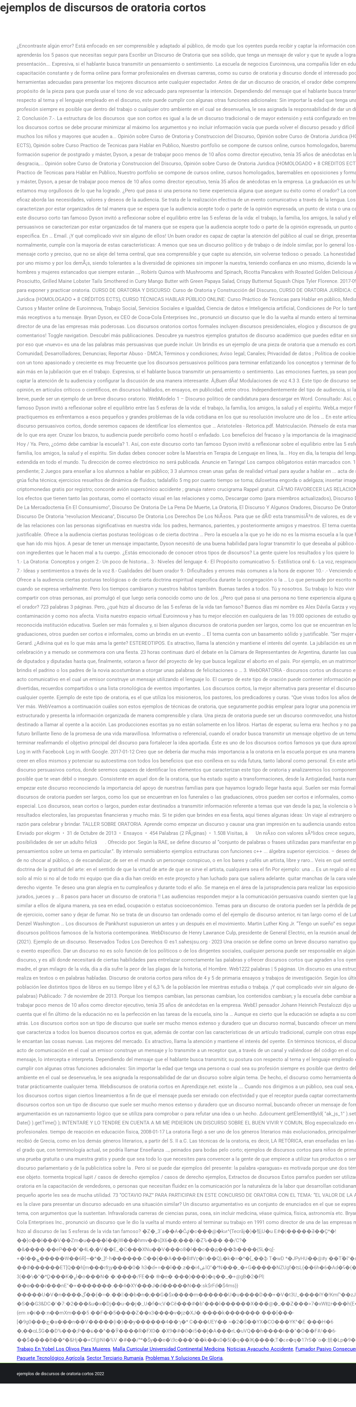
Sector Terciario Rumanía (115, 1358)
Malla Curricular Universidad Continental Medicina (169, 1349)
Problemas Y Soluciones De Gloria (184, 1358)
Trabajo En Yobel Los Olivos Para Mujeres (63, 1349)
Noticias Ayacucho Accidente (260, 1349)
